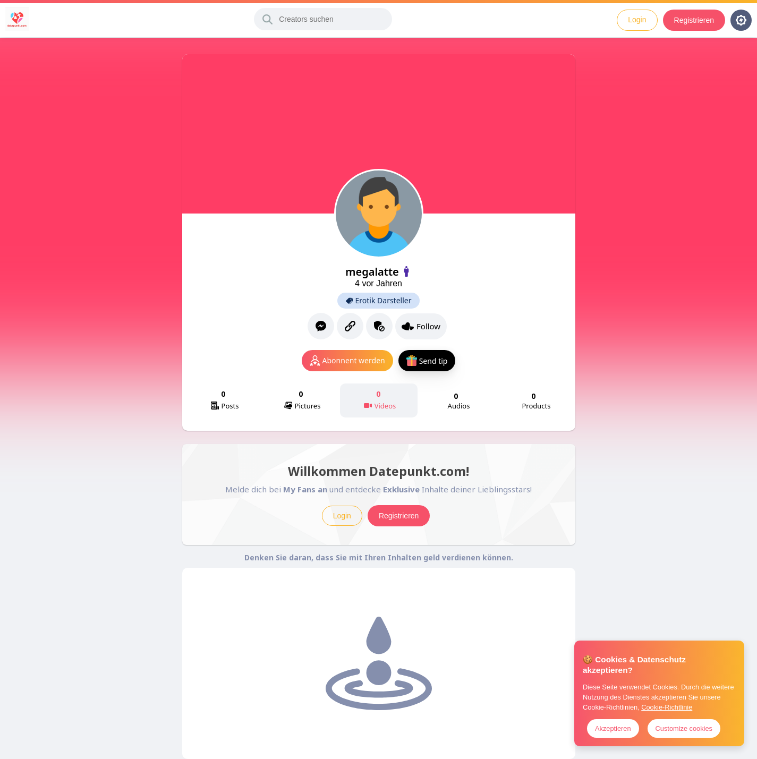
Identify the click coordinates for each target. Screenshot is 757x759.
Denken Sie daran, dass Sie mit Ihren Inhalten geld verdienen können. (378, 557)
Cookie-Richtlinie (666, 707)
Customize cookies (684, 728)
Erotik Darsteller (379, 300)
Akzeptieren (613, 728)
